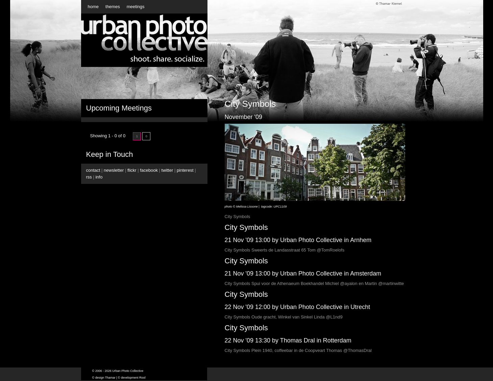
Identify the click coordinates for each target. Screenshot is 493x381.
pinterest (185, 170)
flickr (132, 170)
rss (89, 177)
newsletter (114, 170)
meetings (136, 6)
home (93, 6)
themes (112, 6)
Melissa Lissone (247, 206)
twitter (167, 170)
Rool (142, 377)
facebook (149, 170)
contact (93, 170)
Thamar (110, 377)
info (98, 177)
